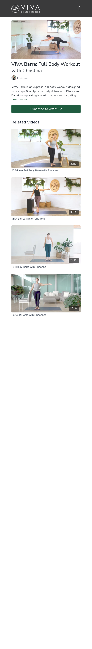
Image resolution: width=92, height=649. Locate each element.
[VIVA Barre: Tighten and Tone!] (46, 219)
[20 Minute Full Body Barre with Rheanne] (46, 170)
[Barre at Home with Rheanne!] (46, 315)
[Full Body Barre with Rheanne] (46, 267)
